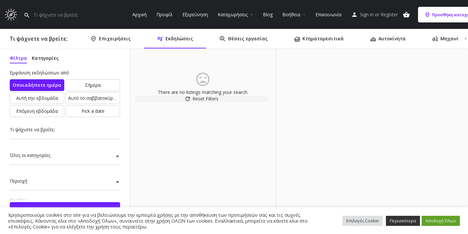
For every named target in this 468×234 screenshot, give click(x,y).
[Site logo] (12, 14)
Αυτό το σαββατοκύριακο (94, 98)
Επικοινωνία (328, 14)
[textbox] (65, 157)
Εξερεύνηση (195, 14)
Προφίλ (164, 14)
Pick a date (93, 111)
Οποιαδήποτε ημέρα (37, 85)
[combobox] (65, 157)
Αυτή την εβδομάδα (37, 98)
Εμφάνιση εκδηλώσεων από (39, 73)
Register (389, 14)
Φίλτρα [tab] (18, 58)
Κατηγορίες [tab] (45, 58)
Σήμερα (93, 85)
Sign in (367, 14)
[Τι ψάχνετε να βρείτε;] (65, 131)
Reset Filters (203, 102)
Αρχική (139, 14)
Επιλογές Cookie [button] (362, 221)
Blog (268, 14)
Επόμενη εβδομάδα (37, 111)
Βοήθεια (291, 14)
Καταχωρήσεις (233, 14)
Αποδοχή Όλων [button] (440, 221)
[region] (372, 141)
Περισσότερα (403, 221)
